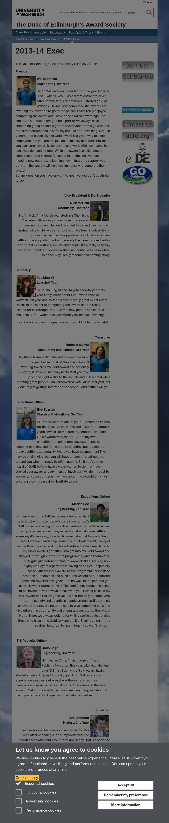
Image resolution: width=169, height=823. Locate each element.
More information (125, 805)
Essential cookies (35, 783)
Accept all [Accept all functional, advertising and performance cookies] (125, 785)
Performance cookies (38, 810)
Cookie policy (27, 778)
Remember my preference (126, 795)
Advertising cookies (37, 801)
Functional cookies (36, 792)
